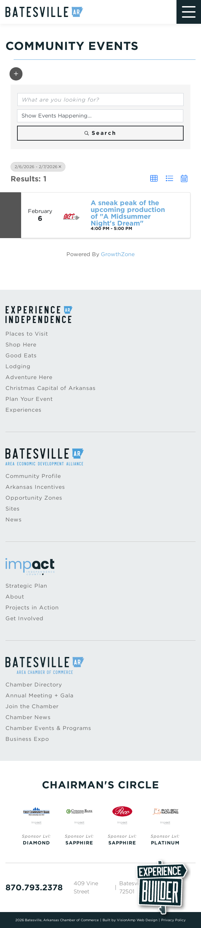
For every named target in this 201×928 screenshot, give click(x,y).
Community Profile (33, 476)
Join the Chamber (32, 706)
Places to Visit (26, 334)
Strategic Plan (26, 586)
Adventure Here (28, 377)
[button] (16, 73)
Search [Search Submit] (100, 133)
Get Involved (24, 618)
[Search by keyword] (100, 99)
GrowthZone (118, 254)
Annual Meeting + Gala (39, 695)
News (13, 519)
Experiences (23, 410)
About (14, 596)
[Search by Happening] (100, 115)
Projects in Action (32, 607)
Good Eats (21, 355)
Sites (12, 508)
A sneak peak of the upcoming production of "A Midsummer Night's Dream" (128, 213)
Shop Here (20, 344)
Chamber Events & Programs (48, 728)
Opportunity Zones (33, 498)
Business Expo (27, 739)
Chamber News (28, 717)
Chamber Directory (33, 684)
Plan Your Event (29, 399)
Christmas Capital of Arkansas (50, 388)
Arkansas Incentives (35, 487)
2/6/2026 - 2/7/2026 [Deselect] (38, 166)
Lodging (18, 366)
